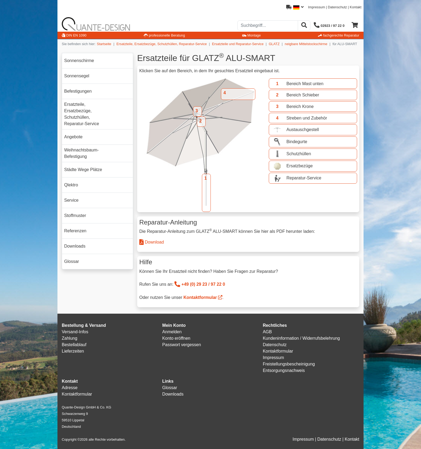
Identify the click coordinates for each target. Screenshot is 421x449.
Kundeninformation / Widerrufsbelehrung (301, 338)
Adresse (70, 387)
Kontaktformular (200, 297)
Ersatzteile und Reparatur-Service (238, 44)
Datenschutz (337, 7)
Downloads (172, 394)
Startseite (104, 44)
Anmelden (172, 331)
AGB (267, 331)
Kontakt (355, 7)
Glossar (169, 387)
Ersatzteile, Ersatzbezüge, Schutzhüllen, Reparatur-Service (162, 44)
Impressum (316, 7)
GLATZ (274, 44)
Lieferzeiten (73, 351)
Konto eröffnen (176, 338)
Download (151, 242)
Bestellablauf (74, 344)
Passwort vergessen (181, 344)
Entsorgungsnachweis (284, 370)
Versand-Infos (75, 331)
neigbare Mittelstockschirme (306, 44)
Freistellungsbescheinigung (289, 364)
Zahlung (69, 338)
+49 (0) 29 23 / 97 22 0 (200, 284)
